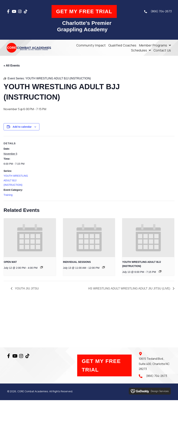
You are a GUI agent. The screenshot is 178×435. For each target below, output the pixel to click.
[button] (9, 12)
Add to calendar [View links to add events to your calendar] (22, 126)
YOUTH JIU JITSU (26, 288)
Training (8, 194)
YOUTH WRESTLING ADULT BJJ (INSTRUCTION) (16, 180)
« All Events (12, 65)
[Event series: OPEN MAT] (41, 267)
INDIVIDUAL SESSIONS (77, 261)
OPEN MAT (10, 261)
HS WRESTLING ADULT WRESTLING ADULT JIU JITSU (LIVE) (129, 288)
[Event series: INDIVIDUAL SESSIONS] (103, 267)
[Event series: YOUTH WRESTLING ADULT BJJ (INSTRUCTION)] (160, 271)
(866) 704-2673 (160, 12)
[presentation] (30, 237)
